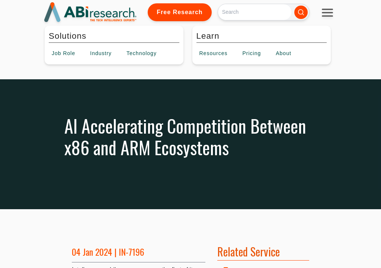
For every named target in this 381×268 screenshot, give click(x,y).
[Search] (254, 12)
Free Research (179, 12)
